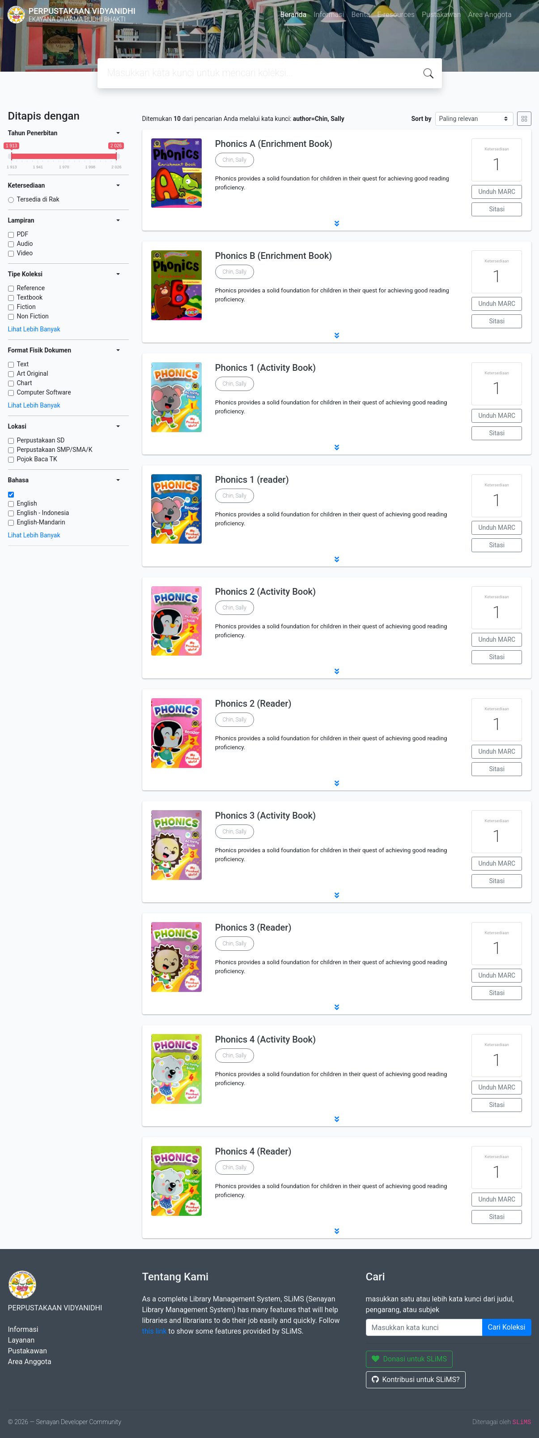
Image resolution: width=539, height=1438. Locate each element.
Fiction (26, 306)
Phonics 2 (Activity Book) (265, 591)
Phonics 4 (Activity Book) (265, 1039)
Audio (25, 243)
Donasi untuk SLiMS (409, 1359)
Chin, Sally (234, 160)
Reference (31, 288)
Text (23, 364)
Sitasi (497, 209)
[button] (336, 223)
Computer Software (44, 392)
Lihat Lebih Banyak (34, 329)
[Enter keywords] (424, 1327)
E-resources (396, 14)
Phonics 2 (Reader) (253, 703)
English (27, 503)
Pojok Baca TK (37, 459)
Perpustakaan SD (41, 440)
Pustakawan (441, 14)
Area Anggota (490, 14)
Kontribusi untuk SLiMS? (416, 1379)
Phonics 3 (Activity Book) (265, 815)
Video (25, 253)
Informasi (329, 14)
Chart (24, 382)
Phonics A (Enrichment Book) (273, 143)
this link (154, 1331)
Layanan (21, 1340)
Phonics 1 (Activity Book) (265, 367)
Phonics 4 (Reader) (253, 1151)
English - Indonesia (43, 512)
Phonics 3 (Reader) (253, 927)
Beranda (293, 14)
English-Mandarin (41, 522)
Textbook (30, 297)
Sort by (421, 118)
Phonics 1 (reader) (252, 479)
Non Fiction (33, 316)
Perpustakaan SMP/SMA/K (55, 449)
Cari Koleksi (507, 1327)
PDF (23, 234)
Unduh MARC (496, 191)
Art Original (32, 373)
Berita (360, 14)
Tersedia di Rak (38, 199)
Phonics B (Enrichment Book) (273, 255)
